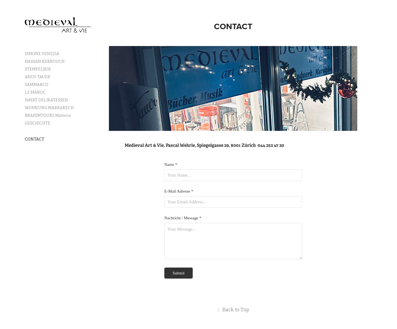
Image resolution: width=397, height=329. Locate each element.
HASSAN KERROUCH (45, 61)
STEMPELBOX (38, 69)
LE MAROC (35, 92)
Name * (170, 165)
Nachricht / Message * (183, 218)
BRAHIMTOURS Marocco (48, 115)
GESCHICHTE (37, 123)
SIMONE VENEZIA (42, 53)
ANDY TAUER (37, 76)
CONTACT (34, 139)
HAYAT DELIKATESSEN (46, 100)
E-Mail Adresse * (178, 191)
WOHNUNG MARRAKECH (49, 107)
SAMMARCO (36, 84)
